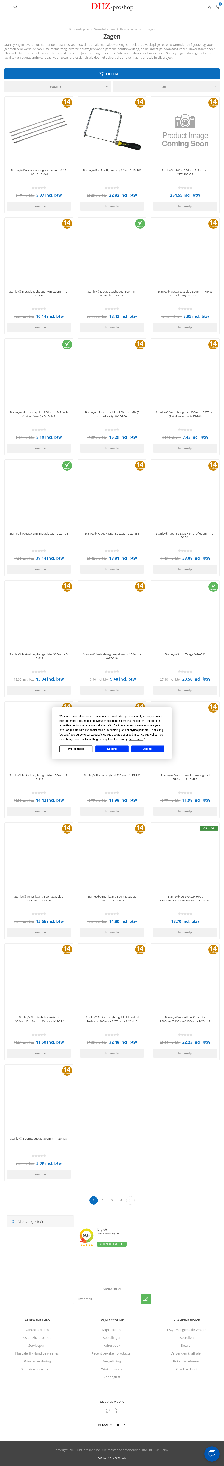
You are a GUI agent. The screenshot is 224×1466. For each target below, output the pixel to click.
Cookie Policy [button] (149, 734)
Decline (112, 748)
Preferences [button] (136, 739)
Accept (147, 748)
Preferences (76, 748)
